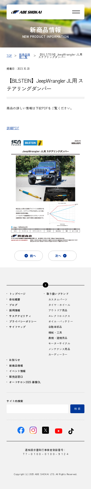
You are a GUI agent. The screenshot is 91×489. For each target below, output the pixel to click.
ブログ (13, 304)
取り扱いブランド (57, 293)
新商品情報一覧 (24, 55)
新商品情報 (16, 365)
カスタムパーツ (57, 299)
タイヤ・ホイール (59, 304)
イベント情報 (17, 371)
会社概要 (14, 299)
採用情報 (14, 310)
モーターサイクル (59, 343)
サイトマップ (17, 326)
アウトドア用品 (57, 310)
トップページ (17, 293)
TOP (9, 55)
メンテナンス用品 (59, 349)
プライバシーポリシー (22, 321)
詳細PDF (13, 128)
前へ (33, 255)
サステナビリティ (20, 315)
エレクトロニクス (59, 315)
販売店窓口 (16, 376)
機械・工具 (55, 332)
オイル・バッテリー (60, 321)
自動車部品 (55, 326)
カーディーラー (57, 354)
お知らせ (14, 359)
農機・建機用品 (57, 337)
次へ (58, 255)
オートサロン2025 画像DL (25, 382)
